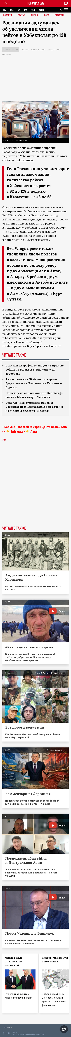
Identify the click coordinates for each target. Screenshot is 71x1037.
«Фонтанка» (25, 160)
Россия (25, 49)
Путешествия (54, 49)
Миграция (6, 54)
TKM (26, 10)
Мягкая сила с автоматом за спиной (14, 961)
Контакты (8, 1027)
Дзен (33, 431)
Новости (7, 15)
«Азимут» (35, 342)
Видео (34, 15)
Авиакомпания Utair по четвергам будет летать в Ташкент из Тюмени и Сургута (33, 383)
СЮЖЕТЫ (59, 15)
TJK (18, 10)
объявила (9, 317)
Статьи (21, 15)
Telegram (17, 431)
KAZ (4, 10)
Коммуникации (38, 49)
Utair (35, 338)
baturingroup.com (32, 1034)
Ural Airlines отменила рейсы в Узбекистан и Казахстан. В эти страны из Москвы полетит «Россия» (34, 407)
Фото (46, 15)
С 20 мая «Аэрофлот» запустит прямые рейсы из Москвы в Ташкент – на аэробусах (34, 369)
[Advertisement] (35, 79)
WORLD (41, 10)
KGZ (12, 10)
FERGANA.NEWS (36, 3)
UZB (33, 10)
